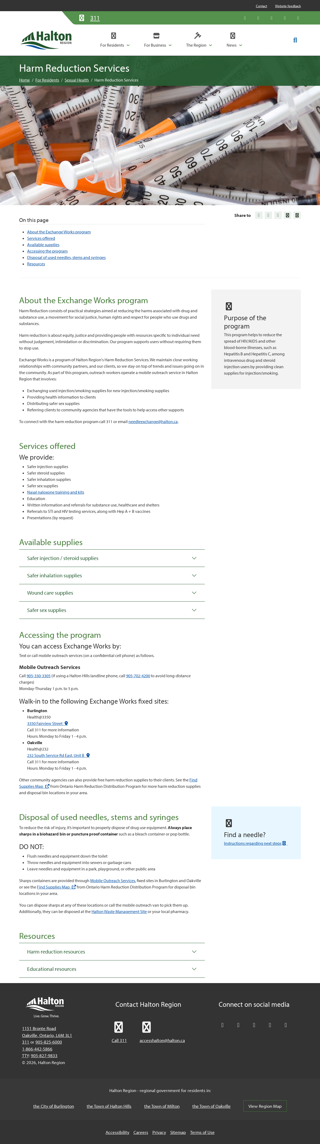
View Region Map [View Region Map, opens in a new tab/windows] (265, 1106)
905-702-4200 (138, 675)
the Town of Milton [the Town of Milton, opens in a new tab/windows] (162, 1106)
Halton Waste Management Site (119, 911)
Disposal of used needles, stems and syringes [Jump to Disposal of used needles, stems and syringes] (66, 257)
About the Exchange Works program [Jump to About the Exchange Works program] (59, 231)
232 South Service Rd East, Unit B (58, 755)
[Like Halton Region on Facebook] (258, 18)
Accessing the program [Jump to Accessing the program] (47, 251)
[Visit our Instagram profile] (298, 18)
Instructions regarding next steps (256, 843)
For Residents (47, 80)
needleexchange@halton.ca (153, 421)
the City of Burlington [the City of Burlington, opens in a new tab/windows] (53, 1106)
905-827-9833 (44, 1055)
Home (24, 80)
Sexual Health (77, 80)
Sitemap (178, 1132)
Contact (261, 6)
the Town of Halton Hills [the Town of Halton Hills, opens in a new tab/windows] (109, 1106)
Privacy (159, 1132)
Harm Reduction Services (116, 80)
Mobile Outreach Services (112, 880)
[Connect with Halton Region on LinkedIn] (271, 18)
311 (25, 1042)
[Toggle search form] (295, 39)
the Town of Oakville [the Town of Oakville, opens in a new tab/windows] (211, 1106)
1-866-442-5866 (37, 1049)
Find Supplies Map (56, 887)
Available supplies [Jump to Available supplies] (43, 244)
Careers (141, 1132)
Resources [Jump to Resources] (36, 263)
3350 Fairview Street (47, 723)
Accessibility (117, 1132)
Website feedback (288, 6)
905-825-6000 (48, 1042)
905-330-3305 (39, 675)
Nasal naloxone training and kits (55, 492)
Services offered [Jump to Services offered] (41, 238)
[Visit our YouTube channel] (285, 18)
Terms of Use (202, 1132)
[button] (115, 40)
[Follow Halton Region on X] (245, 18)
